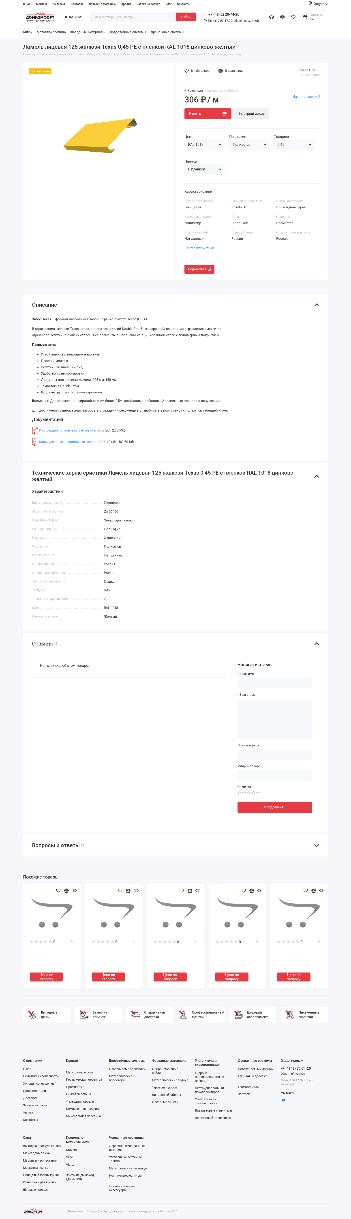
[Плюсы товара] (275, 755)
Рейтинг (245, 787)
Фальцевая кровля (80, 1101)
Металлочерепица (51, 32)
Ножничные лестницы (125, 1175)
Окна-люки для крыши (39, 1182)
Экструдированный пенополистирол (209, 1090)
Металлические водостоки (120, 1078)
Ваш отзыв (248, 694)
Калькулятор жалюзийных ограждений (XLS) (74, 442)
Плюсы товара (248, 745)
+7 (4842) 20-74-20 (221, 14)
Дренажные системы (167, 32)
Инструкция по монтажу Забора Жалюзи (71, 430)
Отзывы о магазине (102, 4)
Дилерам (59, 4)
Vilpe (69, 1157)
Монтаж (41, 4)
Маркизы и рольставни (40, 1160)
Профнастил (75, 1087)
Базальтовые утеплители (213, 1110)
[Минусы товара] (275, 775)
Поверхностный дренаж (255, 1069)
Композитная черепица (83, 1108)
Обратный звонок (293, 1073)
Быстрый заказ (251, 113)
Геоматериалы (248, 1087)
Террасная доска (164, 1087)
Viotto (70, 1164)
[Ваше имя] (275, 683)
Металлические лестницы (128, 1168)
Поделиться (199, 269)
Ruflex (27, 32)
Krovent (71, 1150)
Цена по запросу (46, 977)
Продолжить (274, 807)
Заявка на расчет (148, 4)
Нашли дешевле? (306, 97)
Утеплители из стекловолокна (206, 1101)
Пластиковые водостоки (127, 1069)
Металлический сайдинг (170, 1080)
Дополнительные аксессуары (122, 1188)
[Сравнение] (282, 17)
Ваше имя (247, 674)
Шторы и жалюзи (36, 1189)
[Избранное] (293, 17)
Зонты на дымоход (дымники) (80, 1177)
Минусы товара (249, 766)
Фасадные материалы (87, 32)
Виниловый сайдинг (167, 1095)
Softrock (244, 1094)
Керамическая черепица (84, 1079)
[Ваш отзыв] (275, 719)
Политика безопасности (41, 1076)
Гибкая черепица (78, 1094)
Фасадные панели (165, 1102)
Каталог (73, 16)
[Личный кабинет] (271, 17)
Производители (34, 1091)
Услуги (28, 1112)
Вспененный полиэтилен (213, 1118)
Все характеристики (199, 248)
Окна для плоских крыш (41, 1175)
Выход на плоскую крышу (42, 1146)
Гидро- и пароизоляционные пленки (209, 1077)
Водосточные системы (128, 32)
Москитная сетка (36, 1167)
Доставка (77, 4)
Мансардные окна (36, 1153)
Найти (185, 17)
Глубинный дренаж (252, 1076)
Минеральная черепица (83, 1116)
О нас (26, 4)
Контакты (183, 4)
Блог (168, 4)
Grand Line (307, 70)
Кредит (126, 4)
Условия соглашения (38, 1083)
